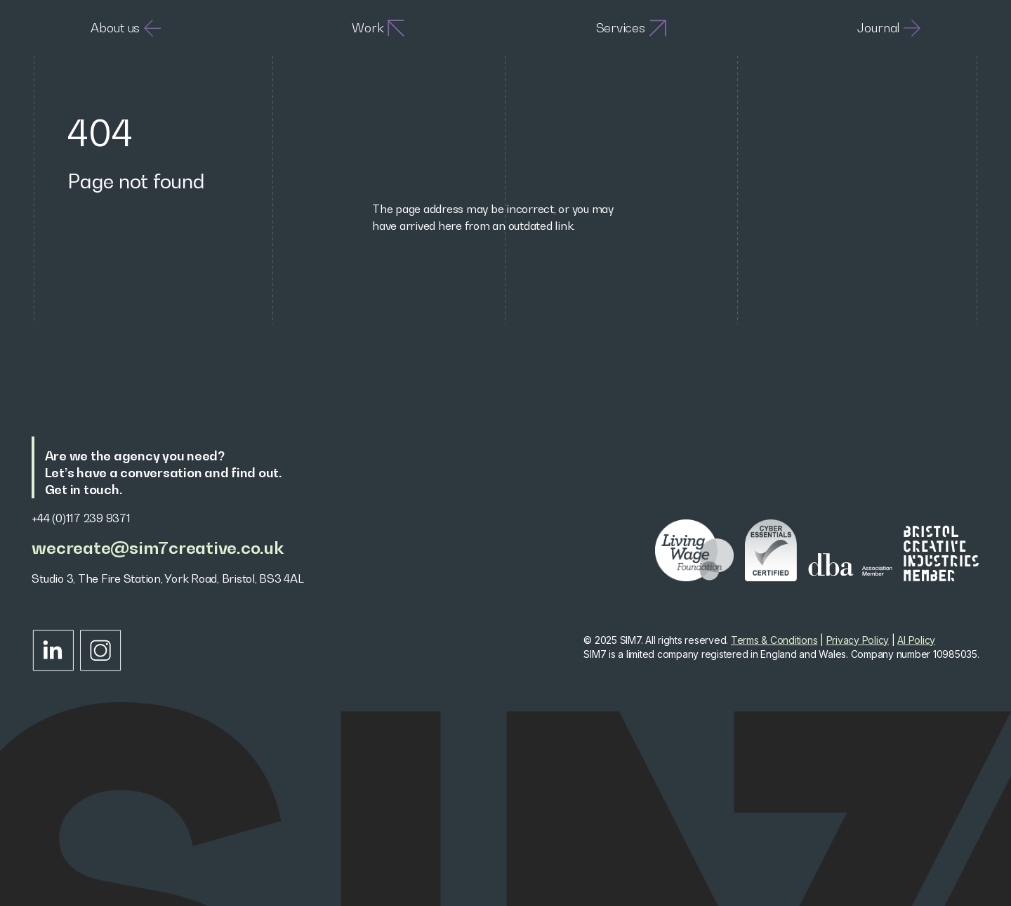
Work (378, 28)
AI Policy (916, 640)
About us (126, 28)
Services (631, 28)
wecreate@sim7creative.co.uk (157, 548)
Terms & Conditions (774, 640)
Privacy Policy (858, 640)
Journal (888, 28)
